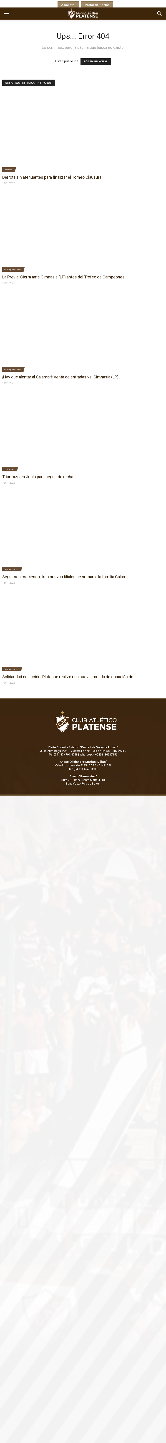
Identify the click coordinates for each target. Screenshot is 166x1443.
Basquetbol (9, 469)
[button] (159, 13)
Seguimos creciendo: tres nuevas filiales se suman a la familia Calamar (66, 576)
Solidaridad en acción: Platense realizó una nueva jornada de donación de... (69, 676)
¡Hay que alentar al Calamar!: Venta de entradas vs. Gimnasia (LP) (60, 377)
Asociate (68, 5)
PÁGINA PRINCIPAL (96, 61)
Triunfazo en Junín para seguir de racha (37, 476)
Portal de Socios (97, 5)
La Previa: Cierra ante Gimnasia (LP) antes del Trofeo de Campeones (63, 277)
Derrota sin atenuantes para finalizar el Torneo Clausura (51, 177)
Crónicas (8, 169)
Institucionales (11, 569)
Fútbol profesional (12, 269)
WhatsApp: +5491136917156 (98, 754)
